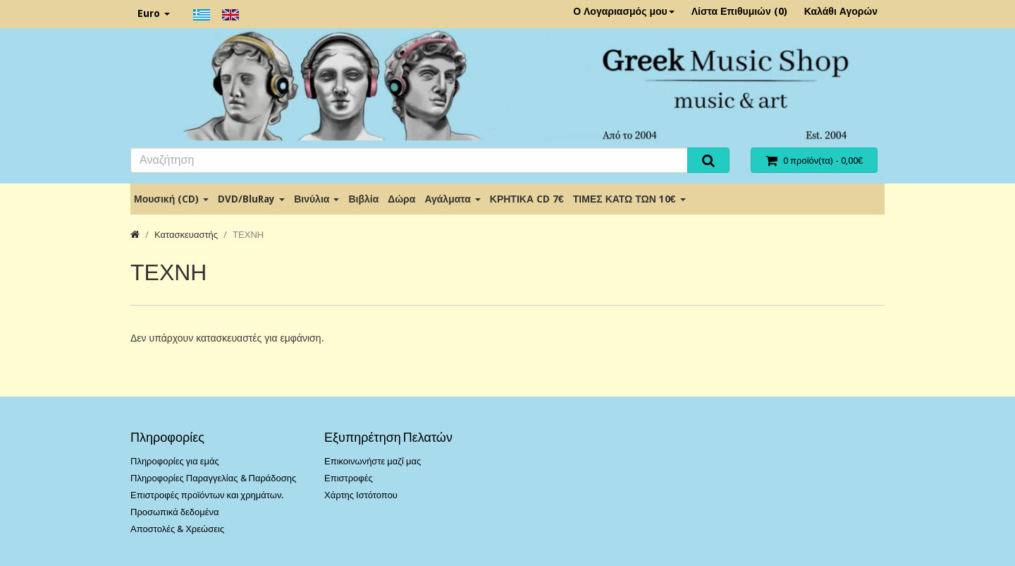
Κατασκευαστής (186, 234)
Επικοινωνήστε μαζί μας (372, 461)
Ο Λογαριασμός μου (624, 11)
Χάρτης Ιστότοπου (361, 495)
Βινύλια (316, 199)
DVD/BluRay (251, 199)
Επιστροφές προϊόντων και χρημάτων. (206, 495)
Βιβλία (363, 199)
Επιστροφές (348, 478)
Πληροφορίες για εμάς (174, 461)
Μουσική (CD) (171, 199)
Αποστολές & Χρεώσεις (177, 529)
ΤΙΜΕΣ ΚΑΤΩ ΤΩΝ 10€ (629, 199)
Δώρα (401, 199)
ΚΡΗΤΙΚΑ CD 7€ (527, 199)
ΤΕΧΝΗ (248, 234)
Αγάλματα (452, 199)
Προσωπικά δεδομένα (174, 512)
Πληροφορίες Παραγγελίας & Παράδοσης (213, 478)
